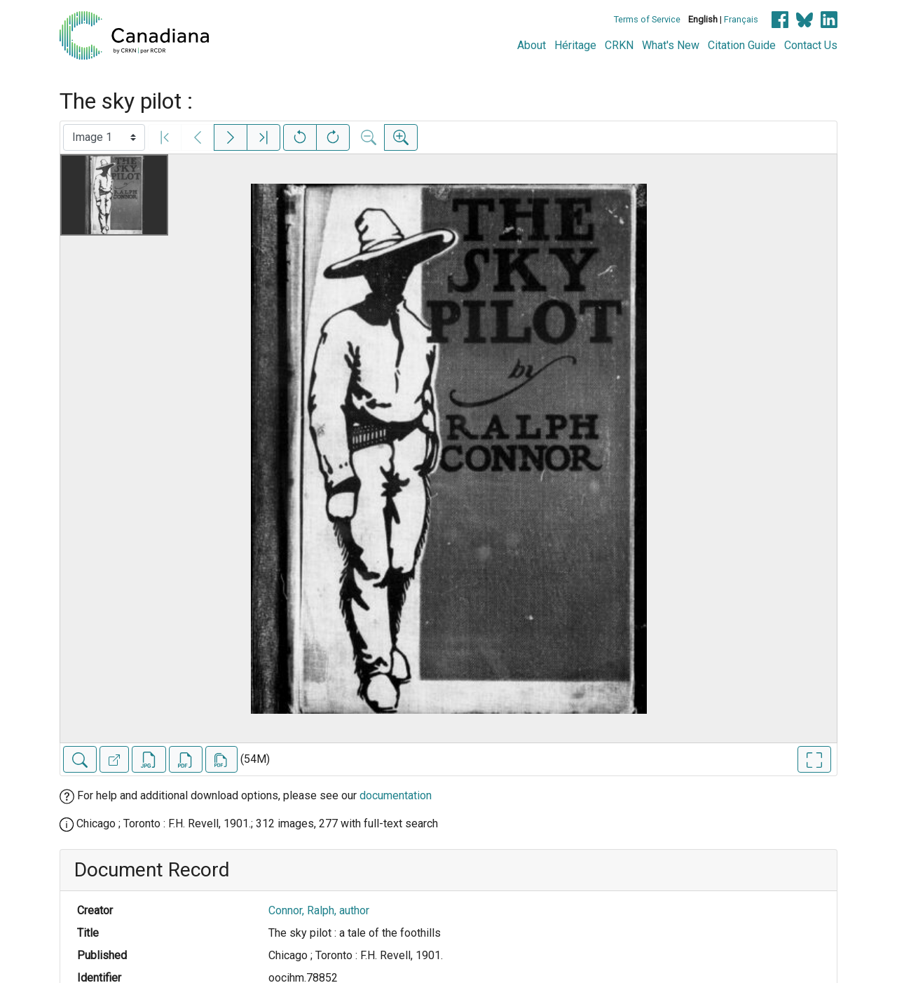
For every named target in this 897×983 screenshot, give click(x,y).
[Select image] (104, 137)
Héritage (575, 45)
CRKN (619, 45)
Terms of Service (647, 19)
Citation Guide (742, 45)
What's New (670, 45)
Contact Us (810, 45)
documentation (396, 795)
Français (741, 19)
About (531, 45)
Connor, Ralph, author (318, 910)
